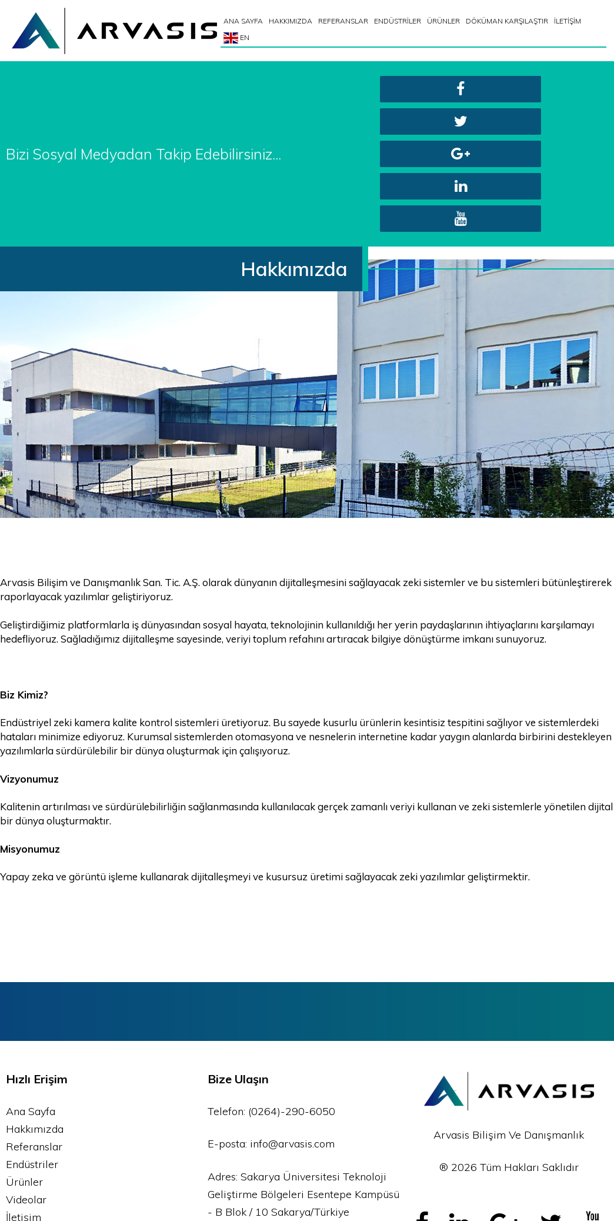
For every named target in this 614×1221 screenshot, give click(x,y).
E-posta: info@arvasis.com (271, 1014)
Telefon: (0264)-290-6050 (271, 982)
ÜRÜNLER (444, 20)
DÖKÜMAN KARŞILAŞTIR (508, 20)
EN (238, 38)
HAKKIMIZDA (291, 20)
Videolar (26, 1070)
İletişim (23, 1087)
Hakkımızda (35, 999)
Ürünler (24, 1052)
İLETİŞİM (568, 20)
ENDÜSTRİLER (398, 20)
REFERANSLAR (344, 20)
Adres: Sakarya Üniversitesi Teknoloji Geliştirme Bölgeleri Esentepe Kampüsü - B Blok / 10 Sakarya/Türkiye (303, 1064)
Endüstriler (32, 1035)
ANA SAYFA (244, 20)
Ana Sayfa (30, 982)
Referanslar (34, 1017)
